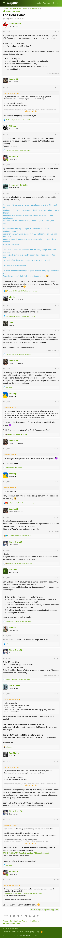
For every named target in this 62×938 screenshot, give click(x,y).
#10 (58, 449)
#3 (58, 134)
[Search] (58, 3)
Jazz (11, 322)
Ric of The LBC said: (11, 700)
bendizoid (13, 79)
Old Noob (13, 570)
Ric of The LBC (16, 542)
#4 (58, 165)
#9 (58, 402)
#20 (58, 880)
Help (37, 932)
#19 (58, 819)
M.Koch (12, 126)
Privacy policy (29, 932)
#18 (58, 761)
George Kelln (8, 19)
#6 (58, 305)
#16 (58, 658)
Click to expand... (31, 111)
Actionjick (13, 156)
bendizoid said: (9, 407)
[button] (4, 3)
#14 (58, 578)
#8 (58, 369)
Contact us (6, 932)
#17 (58, 694)
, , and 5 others (22, 291)
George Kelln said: (10, 93)
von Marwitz (14, 686)
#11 (58, 482)
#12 (58, 517)
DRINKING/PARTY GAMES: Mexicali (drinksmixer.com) (26, 853)
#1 (58, 32)
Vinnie (12, 297)
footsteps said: (9, 455)
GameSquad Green (10, 928)
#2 (58, 87)
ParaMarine (14, 753)
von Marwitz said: (10, 825)
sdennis (12, 628)
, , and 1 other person (23, 503)
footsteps (13, 394)
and (14, 467)
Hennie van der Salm (18, 185)
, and (18, 120)
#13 (58, 550)
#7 (58, 330)
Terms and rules (17, 932)
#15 (58, 636)
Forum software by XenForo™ (20, 936)
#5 (58, 193)
